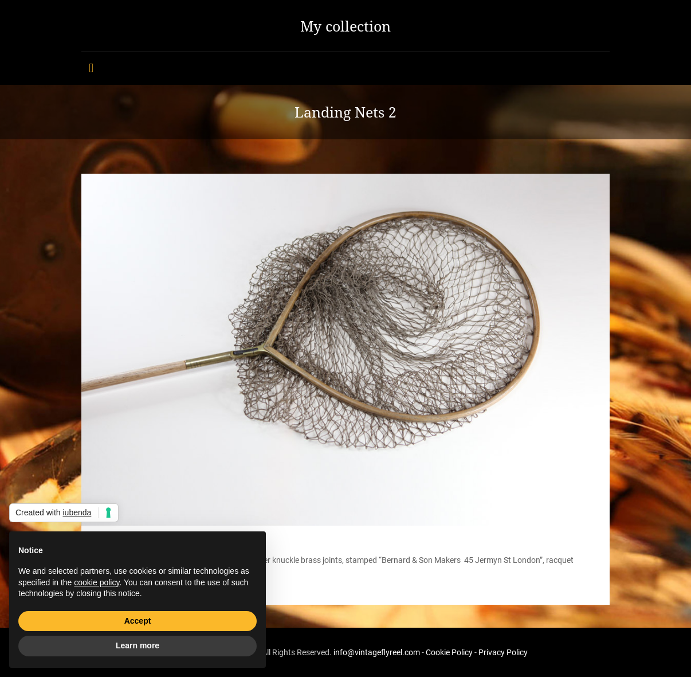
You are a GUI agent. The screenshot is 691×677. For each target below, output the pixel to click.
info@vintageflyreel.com (376, 652)
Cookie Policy (449, 652)
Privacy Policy (503, 652)
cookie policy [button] (96, 582)
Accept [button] (137, 620)
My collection (345, 26)
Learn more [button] (137, 645)
